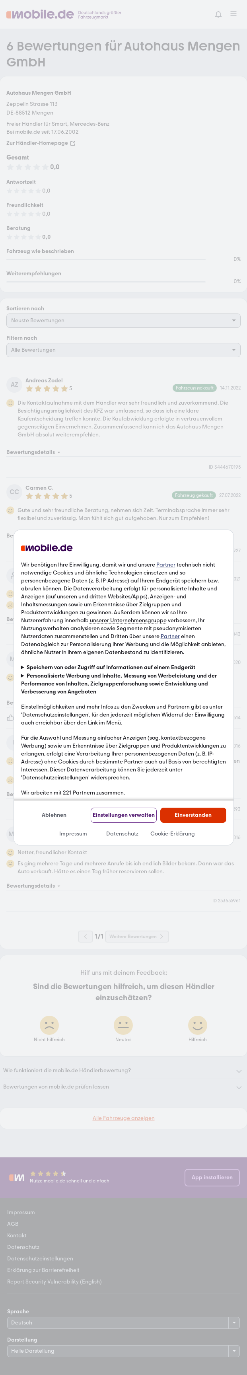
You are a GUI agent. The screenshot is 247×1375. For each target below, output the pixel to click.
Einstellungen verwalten (124, 815)
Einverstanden (193, 815)
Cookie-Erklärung (172, 833)
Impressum (73, 833)
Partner (165, 564)
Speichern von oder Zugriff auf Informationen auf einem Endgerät (111, 667)
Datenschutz (122, 833)
